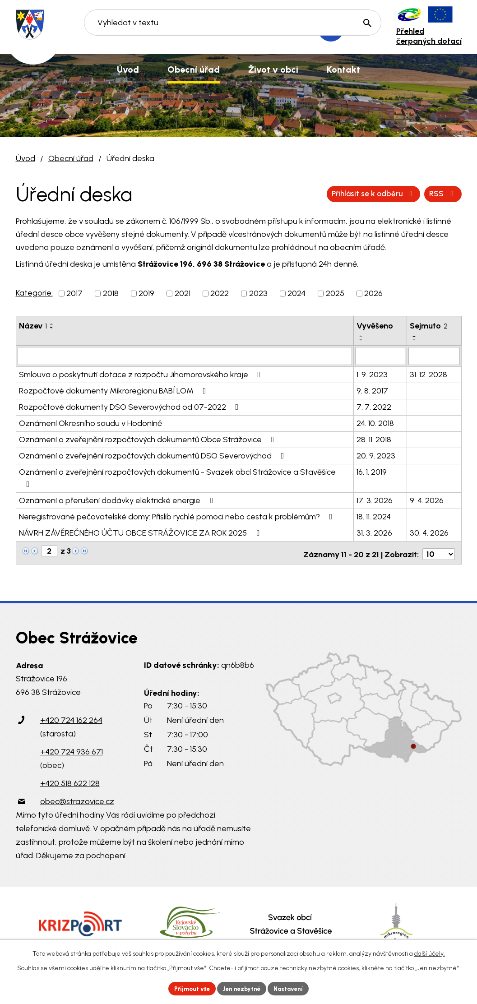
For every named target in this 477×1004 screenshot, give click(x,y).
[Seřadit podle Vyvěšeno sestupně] (361, 340)
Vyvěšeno (375, 326)
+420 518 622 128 (70, 780)
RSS (337, 194)
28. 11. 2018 (374, 439)
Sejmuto (429, 326)
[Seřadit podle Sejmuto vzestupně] (415, 336)
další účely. (429, 952)
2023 (258, 293)
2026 (373, 293)
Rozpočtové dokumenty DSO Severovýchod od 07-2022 (130, 406)
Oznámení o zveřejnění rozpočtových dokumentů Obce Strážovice (148, 439)
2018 (111, 293)
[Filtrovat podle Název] (185, 355)
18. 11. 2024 (374, 516)
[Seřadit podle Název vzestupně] (52, 324)
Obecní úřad (70, 158)
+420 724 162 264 (71, 717)
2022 (219, 293)
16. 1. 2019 (372, 471)
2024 (296, 293)
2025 (335, 293)
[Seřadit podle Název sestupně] (52, 327)
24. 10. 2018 (375, 422)
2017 (74, 293)
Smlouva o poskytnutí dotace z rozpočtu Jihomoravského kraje (141, 374)
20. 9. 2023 (376, 455)
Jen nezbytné (242, 988)
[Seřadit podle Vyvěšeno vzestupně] (361, 336)
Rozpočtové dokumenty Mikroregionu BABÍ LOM (114, 390)
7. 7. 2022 (374, 406)
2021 (182, 293)
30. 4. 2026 (429, 532)
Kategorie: (34, 293)
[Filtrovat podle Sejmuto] (434, 355)
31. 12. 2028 (428, 374)
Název (33, 326)
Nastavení (292, 988)
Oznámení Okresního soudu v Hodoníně (90, 422)
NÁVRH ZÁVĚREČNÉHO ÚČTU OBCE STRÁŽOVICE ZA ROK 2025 (141, 532)
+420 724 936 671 (71, 748)
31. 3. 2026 (374, 532)
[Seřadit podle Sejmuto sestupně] (415, 340)
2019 (146, 293)
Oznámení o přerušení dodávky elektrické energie (118, 499)
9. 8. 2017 (372, 390)
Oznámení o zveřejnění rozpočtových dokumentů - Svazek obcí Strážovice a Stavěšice (177, 476)
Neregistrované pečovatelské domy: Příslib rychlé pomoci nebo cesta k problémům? (177, 516)
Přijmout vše (188, 988)
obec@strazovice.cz (77, 798)
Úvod (25, 158)
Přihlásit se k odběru (411, 194)
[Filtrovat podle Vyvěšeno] (380, 355)
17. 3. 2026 (375, 499)
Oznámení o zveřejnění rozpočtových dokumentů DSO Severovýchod (153, 455)
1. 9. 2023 (372, 374)
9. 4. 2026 (427, 499)
